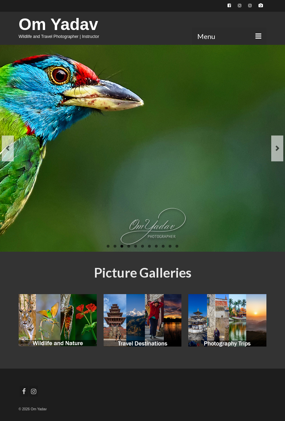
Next (277, 148)
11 (177, 246)
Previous (8, 148)
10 (170, 246)
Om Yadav (58, 24)
